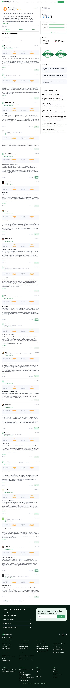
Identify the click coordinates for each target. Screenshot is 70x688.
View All (3, 650)
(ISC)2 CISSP (21, 672)
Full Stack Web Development (48, 12)
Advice (47, 2)
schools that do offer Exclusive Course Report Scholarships (54, 119)
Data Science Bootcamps (24, 644)
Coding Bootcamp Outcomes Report (26, 659)
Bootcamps (27, 2)
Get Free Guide (61, 616)
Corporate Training (6, 662)
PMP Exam (55, 669)
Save (35, 8)
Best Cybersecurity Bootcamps (42, 650)
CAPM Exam (55, 671)
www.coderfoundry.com (47, 15)
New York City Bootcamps (7, 644)
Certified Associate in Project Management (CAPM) (25, 675)
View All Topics (39, 676)
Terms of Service (30, 683)
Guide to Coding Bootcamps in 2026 (26, 655)
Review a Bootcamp (6, 660)
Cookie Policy (35, 683)
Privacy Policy (25, 683)
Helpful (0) (36, 69)
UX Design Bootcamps (23, 646)
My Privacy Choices (44, 683)
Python (37, 675)
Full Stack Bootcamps (23, 643)
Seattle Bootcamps (6, 648)
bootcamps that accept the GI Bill (48, 121)
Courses (33, 2)
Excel (37, 671)
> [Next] (25, 601)
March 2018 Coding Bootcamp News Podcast (53, 81)
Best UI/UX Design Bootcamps (42, 648)
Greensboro (45, 8)
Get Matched (60, 2)
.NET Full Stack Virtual (58, 95)
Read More (5, 23)
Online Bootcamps (6, 643)
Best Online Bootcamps (40, 644)
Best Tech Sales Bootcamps (41, 651)
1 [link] (6, 601)
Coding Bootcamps (6, 655)
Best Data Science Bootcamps (42, 646)
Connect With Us (9, 637)
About (3, 637)
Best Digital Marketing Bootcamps (60, 643)
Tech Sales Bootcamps (23, 648)
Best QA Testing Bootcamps (58, 647)
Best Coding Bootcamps (41, 643)
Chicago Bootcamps (6, 646)
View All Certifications (23, 680)
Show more (44, 59)
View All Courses (5, 673)
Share (31, 69)
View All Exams (56, 678)
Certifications (40, 2)
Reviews (8, 29)
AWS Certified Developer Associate (9, 669)
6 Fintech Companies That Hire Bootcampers (53, 75)
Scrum (37, 673)
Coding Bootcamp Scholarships (8, 656)
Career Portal (53, 2)
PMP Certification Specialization (8, 671)
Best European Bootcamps (58, 652)
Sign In (67, 2)
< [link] (4, 601)
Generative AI (38, 669)
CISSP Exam (55, 673)
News (33, 29)
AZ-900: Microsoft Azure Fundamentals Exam (57, 675)
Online (49, 8)
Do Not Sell (39, 683)
